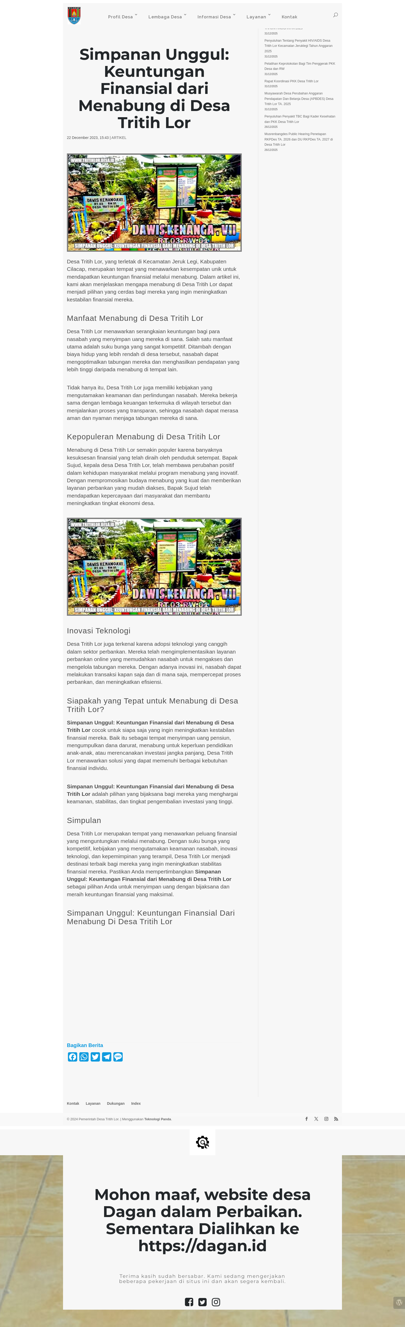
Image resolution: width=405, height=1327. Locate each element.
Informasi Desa (214, 16)
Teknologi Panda (157, 1119)
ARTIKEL (119, 138)
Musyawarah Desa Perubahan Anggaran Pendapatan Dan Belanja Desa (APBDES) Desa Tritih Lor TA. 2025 (298, 99)
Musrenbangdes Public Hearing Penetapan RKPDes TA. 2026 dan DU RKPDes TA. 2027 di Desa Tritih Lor (298, 139)
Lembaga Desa (165, 16)
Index (136, 1103)
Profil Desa (120, 16)
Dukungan (115, 1103)
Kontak (290, 16)
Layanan (256, 16)
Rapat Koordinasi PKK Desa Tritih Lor (291, 81)
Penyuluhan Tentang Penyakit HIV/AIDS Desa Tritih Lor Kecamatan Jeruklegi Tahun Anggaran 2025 (298, 46)
